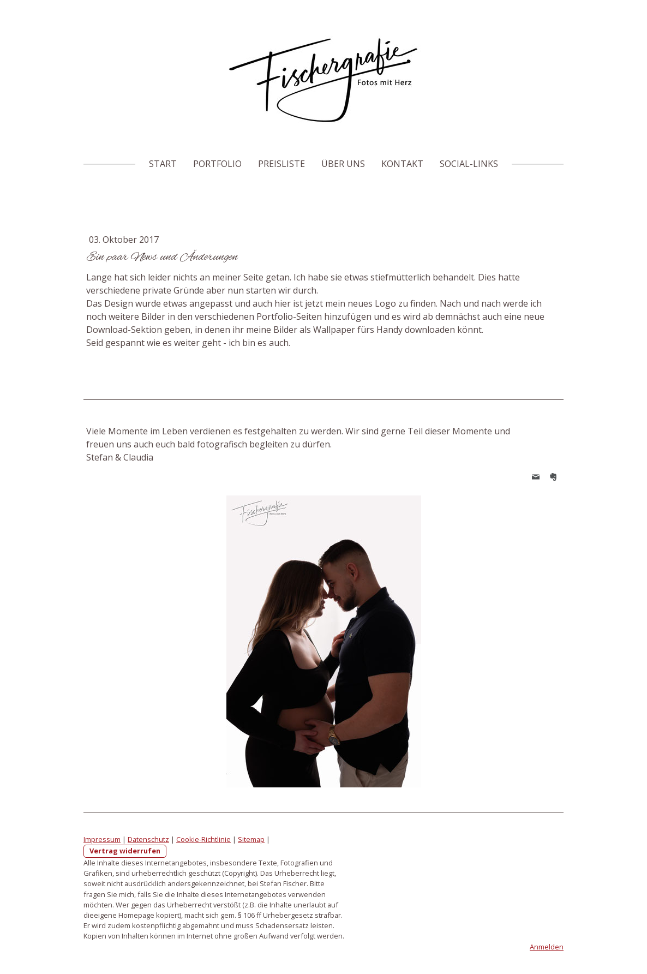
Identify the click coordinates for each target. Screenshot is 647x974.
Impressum (102, 839)
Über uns (343, 164)
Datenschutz (148, 839)
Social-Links (469, 164)
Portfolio (217, 164)
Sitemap (251, 839)
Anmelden (547, 947)
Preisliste (281, 164)
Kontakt (402, 164)
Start (163, 164)
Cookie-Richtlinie (203, 839)
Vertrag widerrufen (124, 851)
